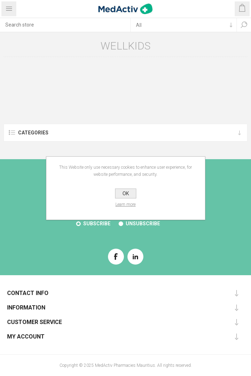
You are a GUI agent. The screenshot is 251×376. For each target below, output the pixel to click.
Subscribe (96, 223)
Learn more (125, 204)
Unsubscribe (143, 223)
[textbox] (65, 25)
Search (244, 25)
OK (125, 193)
